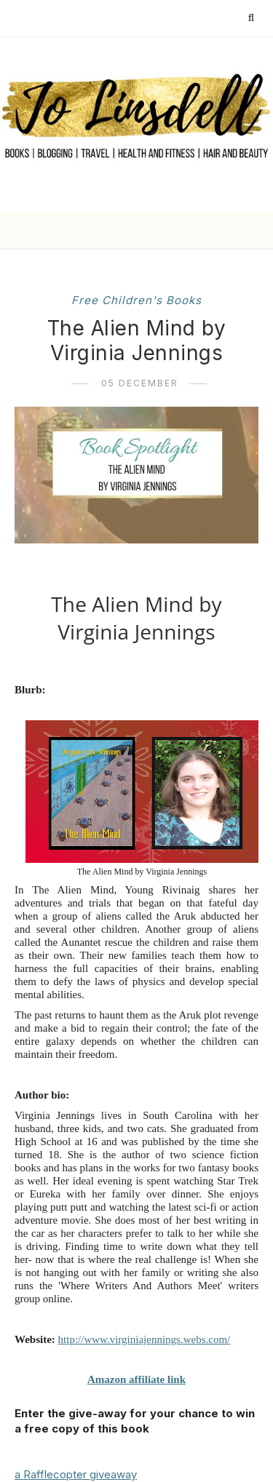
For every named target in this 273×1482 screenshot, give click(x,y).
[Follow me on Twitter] (79, 18)
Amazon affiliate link (136, 1379)
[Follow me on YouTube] (163, 18)
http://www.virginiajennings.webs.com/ (144, 1339)
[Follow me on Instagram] (142, 18)
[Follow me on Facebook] (100, 18)
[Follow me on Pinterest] (121, 18)
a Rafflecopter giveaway (76, 1474)
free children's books (136, 300)
